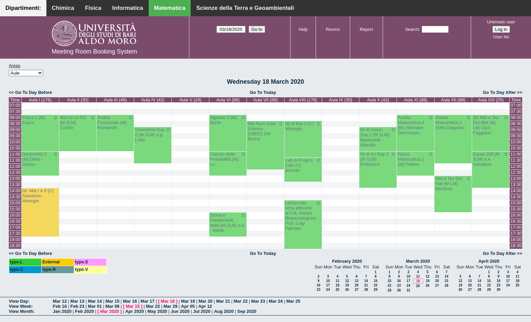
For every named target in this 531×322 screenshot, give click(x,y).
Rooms (333, 29)
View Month (21, 311)
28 (366, 289)
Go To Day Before (33, 92)
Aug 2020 (224, 311)
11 (337, 281)
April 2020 (489, 261)
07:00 (15, 105)
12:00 (15, 166)
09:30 (15, 135)
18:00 (15, 239)
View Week (20, 306)
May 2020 (157, 311)
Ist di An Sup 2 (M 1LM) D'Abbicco (378, 159)
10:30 (15, 147)
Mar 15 (112, 301)
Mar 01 (95, 306)
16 (318, 285)
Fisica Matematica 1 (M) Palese (415, 159)
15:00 (15, 202)
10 (328, 281)
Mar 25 (293, 301)
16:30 (15, 221)
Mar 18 (168, 301)
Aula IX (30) (340, 99)
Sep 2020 (246, 311)
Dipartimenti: (23, 8)
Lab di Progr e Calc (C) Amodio (303, 165)
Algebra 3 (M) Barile (228, 120)
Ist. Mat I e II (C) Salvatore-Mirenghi (38, 195)
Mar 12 (60, 301)
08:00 (15, 117)
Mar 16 (130, 301)
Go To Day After (499, 92)
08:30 (15, 123)
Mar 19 (188, 301)
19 (347, 285)
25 (337, 289)
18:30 (15, 245)
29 (375, 289)
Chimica (63, 8)
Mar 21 (223, 301)
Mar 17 (147, 301)
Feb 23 (77, 306)
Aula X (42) (378, 99)
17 (328, 285)
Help (303, 29)
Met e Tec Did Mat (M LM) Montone (453, 183)
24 (328, 289)
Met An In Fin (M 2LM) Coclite (78, 122)
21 (366, 285)
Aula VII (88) (265, 99)
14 (366, 281)
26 (347, 289)
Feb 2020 (84, 311)
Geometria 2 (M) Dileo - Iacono (40, 159)
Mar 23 (258, 301)
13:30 (15, 184)
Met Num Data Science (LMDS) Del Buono (265, 131)
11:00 (15, 154)
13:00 (15, 178)
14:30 (15, 196)
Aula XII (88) (453, 99)
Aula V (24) (190, 99)
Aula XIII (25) (491, 99)
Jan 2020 (62, 311)
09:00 (15, 129)
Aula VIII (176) (303, 99)
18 (337, 285)
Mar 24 (276, 301)
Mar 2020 (109, 311)
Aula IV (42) (153, 99)
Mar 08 (112, 306)
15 (375, 281)
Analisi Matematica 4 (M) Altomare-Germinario (415, 125)
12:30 (15, 172)
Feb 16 (60, 306)
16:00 (15, 215)
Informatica (127, 8)
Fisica (93, 8)
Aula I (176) (40, 99)
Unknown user (501, 21)
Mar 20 (205, 301)
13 (356, 281)
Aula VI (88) (228, 99)
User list (501, 36)
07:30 (15, 111)
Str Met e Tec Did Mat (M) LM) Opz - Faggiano (491, 125)
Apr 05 (188, 306)
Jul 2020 (201, 311)
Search (412, 29)
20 (356, 285)
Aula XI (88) (415, 99)
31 (408, 290)
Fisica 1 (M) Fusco (40, 120)
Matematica (170, 8)
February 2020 (347, 261)
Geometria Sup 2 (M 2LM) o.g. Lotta (153, 134)
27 (356, 289)
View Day (18, 301)
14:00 (15, 190)
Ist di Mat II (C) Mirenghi (303, 126)
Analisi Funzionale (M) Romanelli (115, 122)
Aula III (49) (115, 99)
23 (318, 289)
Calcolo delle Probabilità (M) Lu (228, 159)
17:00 (15, 227)
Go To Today (263, 92)
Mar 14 (95, 301)
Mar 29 (170, 306)
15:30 (15, 209)
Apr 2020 (134, 311)
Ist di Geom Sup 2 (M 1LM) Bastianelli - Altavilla (378, 137)
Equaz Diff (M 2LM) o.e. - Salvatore (491, 159)
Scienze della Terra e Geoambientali (245, 8)
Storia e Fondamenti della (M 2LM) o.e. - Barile (228, 223)
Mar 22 (241, 301)
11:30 (15, 160)
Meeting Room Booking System (94, 51)
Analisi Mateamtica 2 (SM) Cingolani (453, 122)
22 (375, 285)
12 (347, 281)
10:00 (15, 141)
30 (399, 290)
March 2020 (418, 261)
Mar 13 (77, 301)
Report (366, 29)
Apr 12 (205, 306)
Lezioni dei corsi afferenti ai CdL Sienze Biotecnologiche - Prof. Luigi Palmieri (303, 215)
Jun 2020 (180, 311)
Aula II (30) (78, 99)
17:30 (15, 233)
